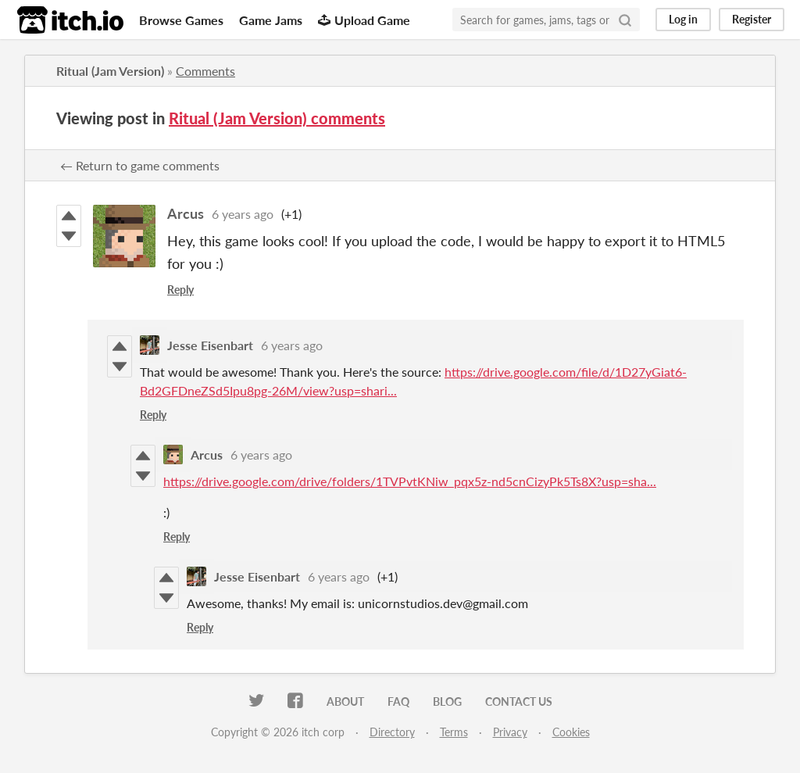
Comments (205, 70)
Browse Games (181, 20)
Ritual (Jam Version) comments (277, 118)
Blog (447, 701)
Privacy (510, 732)
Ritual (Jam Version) (110, 70)
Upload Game (364, 20)
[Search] (625, 19)
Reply (180, 289)
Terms (454, 732)
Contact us (518, 701)
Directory (392, 732)
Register (751, 19)
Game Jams (270, 20)
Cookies (571, 732)
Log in (683, 19)
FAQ (398, 701)
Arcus (185, 213)
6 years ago (242, 213)
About (345, 701)
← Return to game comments (140, 165)
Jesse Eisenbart (210, 345)
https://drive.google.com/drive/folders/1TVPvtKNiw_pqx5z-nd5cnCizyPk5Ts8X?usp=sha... (409, 481)
